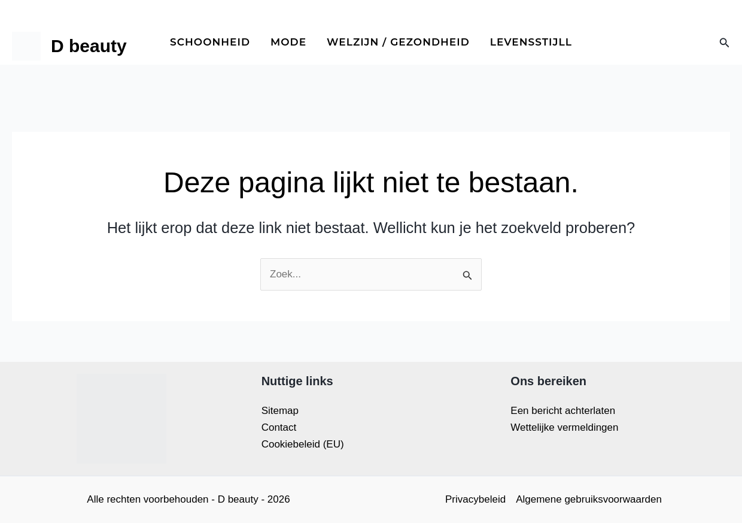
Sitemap (280, 410)
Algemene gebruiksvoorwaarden (589, 499)
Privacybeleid (475, 499)
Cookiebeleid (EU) (302, 444)
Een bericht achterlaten (562, 410)
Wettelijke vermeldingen (564, 427)
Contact (279, 427)
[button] (724, 43)
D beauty (89, 46)
